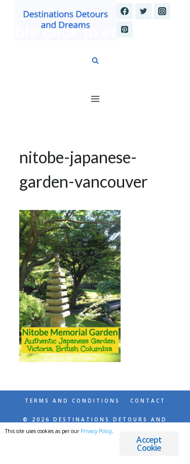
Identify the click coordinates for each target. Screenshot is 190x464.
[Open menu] (95, 98)
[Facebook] (125, 11)
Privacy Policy (96, 431)
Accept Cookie (149, 443)
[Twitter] (143, 11)
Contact (148, 400)
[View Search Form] (95, 61)
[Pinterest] (125, 29)
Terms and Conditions (72, 400)
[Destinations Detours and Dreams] (66, 20)
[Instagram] (162, 11)
